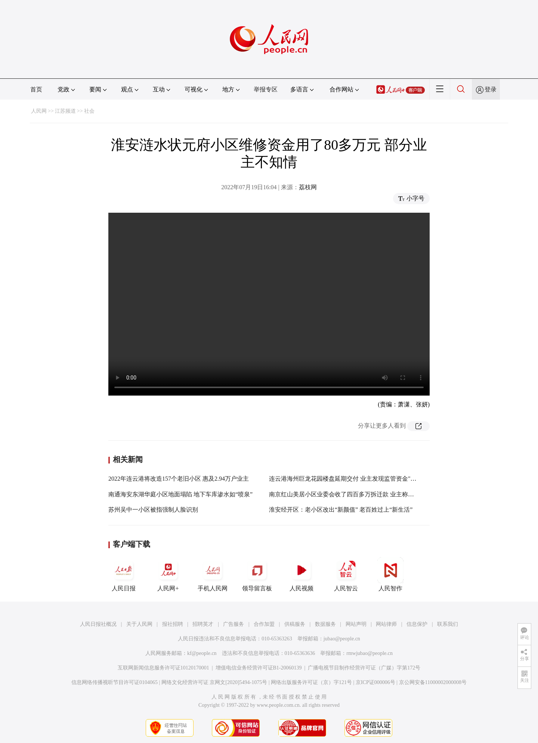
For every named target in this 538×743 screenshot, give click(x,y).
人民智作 (390, 574)
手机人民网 (213, 574)
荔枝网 (308, 187)
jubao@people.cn (342, 638)
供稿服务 (294, 624)
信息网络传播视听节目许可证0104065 (114, 682)
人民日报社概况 (98, 624)
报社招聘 (172, 624)
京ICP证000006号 (375, 682)
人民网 (39, 111)
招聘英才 (202, 624)
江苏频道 (65, 111)
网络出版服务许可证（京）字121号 (311, 682)
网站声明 (356, 624)
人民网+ (168, 574)
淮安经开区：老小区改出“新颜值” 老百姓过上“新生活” (340, 509)
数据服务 (325, 624)
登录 (491, 89)
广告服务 (233, 624)
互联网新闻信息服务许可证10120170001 (163, 668)
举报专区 (266, 89)
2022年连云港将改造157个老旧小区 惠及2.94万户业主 (178, 478)
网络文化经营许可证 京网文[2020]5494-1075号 (214, 682)
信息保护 (416, 624)
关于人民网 (139, 624)
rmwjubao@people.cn (369, 653)
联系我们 (447, 624)
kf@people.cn (202, 653)
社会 (89, 111)
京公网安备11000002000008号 (433, 682)
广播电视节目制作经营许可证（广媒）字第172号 (364, 668)
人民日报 (124, 574)
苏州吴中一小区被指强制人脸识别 (153, 509)
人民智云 (346, 574)
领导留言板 (257, 574)
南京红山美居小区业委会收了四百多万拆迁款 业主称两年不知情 (353, 494)
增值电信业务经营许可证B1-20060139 (259, 668)
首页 (36, 89)
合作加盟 (264, 624)
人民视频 (301, 574)
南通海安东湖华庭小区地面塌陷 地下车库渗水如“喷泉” (180, 494)
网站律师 (386, 624)
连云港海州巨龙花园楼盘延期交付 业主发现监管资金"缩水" (347, 478)
